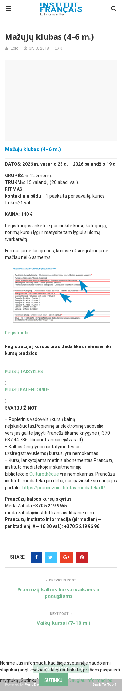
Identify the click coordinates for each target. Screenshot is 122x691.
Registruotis (17, 332)
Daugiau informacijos (90, 680)
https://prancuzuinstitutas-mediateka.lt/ (63, 487)
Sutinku (53, 680)
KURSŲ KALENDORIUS (27, 389)
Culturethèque (44, 473)
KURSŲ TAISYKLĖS (24, 371)
